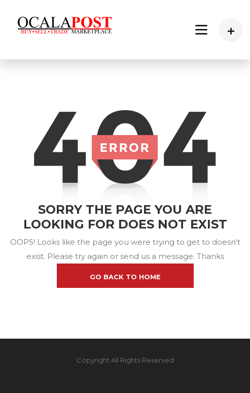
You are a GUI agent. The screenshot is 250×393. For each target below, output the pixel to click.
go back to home (125, 277)
